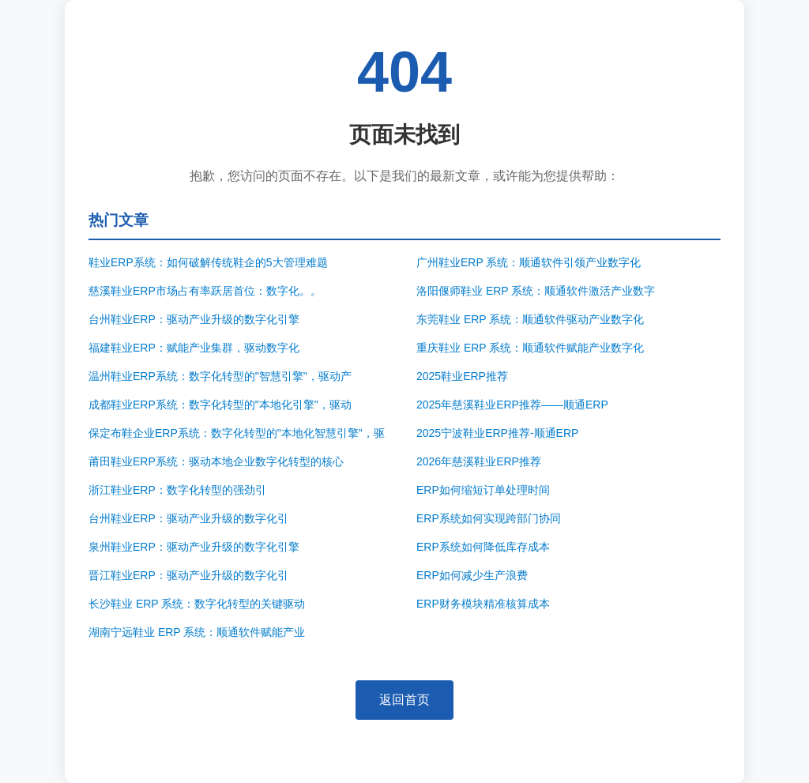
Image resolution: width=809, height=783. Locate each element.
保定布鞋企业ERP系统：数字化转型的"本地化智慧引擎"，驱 (236, 433)
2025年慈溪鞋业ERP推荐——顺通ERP (512, 404)
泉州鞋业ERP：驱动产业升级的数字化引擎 (193, 546)
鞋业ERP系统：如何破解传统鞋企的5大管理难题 (208, 262)
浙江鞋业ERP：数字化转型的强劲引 (177, 490)
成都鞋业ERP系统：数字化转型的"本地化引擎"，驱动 (220, 404)
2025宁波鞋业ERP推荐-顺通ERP (497, 433)
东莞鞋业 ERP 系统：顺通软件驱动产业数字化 (530, 319)
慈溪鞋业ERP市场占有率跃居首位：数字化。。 (205, 290)
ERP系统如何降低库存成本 (483, 546)
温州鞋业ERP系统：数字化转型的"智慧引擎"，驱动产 (220, 376)
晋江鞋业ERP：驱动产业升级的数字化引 (188, 575)
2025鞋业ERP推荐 (462, 376)
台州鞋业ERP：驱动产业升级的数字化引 (188, 518)
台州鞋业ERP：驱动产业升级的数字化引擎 (193, 319)
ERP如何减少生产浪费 (472, 575)
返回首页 (404, 699)
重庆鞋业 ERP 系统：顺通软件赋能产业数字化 (530, 347)
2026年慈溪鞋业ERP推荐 (478, 461)
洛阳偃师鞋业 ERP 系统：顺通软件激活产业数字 (535, 290)
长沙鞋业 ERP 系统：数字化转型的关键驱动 (196, 603)
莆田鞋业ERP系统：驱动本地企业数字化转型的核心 (216, 461)
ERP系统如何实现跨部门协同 (488, 518)
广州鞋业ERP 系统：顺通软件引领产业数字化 (528, 262)
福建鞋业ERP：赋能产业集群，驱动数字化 (193, 347)
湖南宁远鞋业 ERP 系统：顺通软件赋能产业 (196, 632)
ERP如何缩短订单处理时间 (483, 490)
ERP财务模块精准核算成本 (483, 603)
